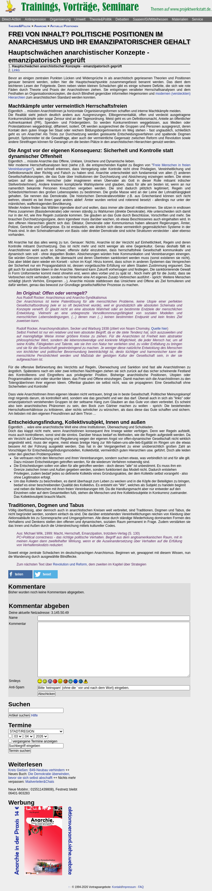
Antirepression (35, 19)
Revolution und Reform (70, 564)
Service (197, 19)
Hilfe (34, 715)
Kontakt (116, 887)
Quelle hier (159, 329)
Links (16, 70)
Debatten (122, 19)
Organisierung (60, 19)
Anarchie (40, 26)
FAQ (141, 887)
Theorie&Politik (100, 19)
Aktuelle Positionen (64, 26)
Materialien (180, 19)
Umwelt (80, 19)
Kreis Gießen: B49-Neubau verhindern (36, 770)
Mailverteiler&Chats (39, 782)
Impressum (129, 887)
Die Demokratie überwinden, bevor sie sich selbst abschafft (39, 776)
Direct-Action (11, 19)
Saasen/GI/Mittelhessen (150, 19)
